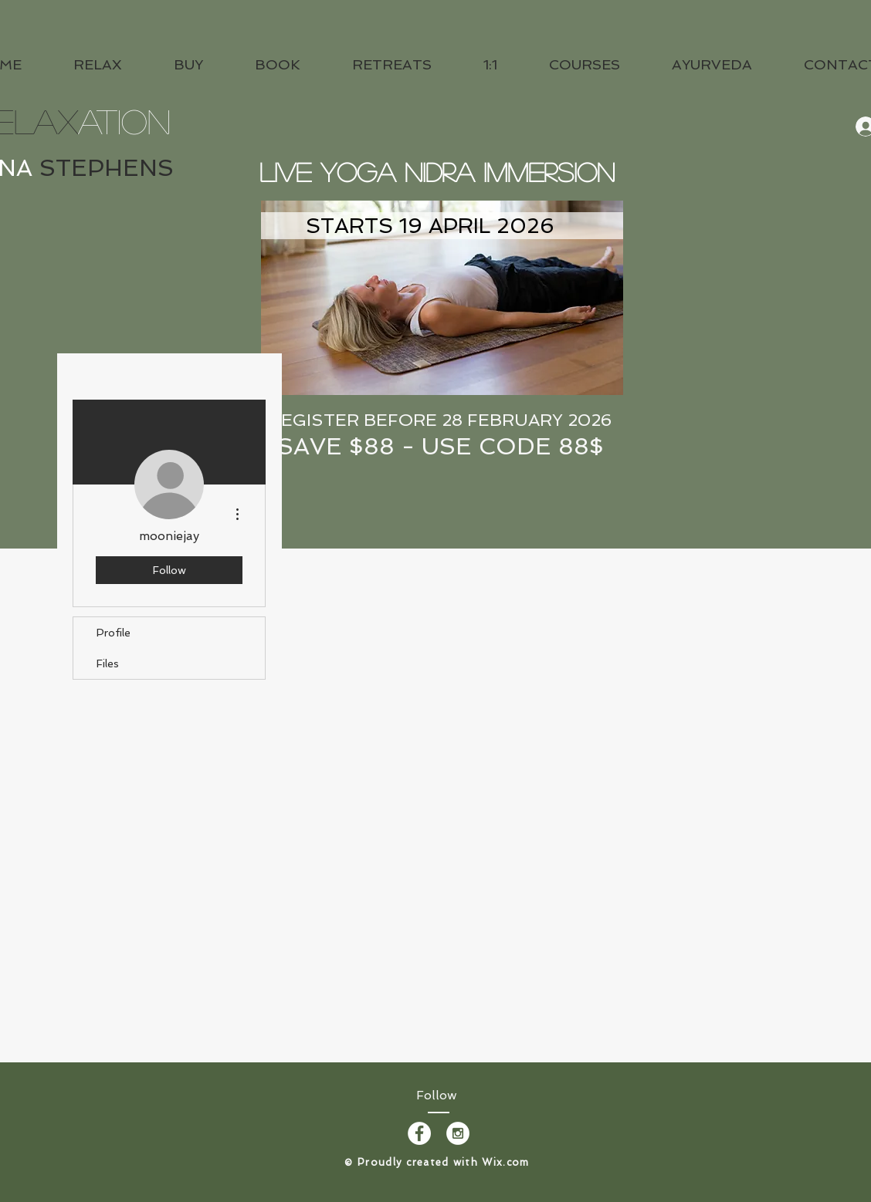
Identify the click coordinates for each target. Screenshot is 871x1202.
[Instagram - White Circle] (457, 1133)
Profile (113, 632)
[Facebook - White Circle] (419, 1133)
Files (108, 663)
